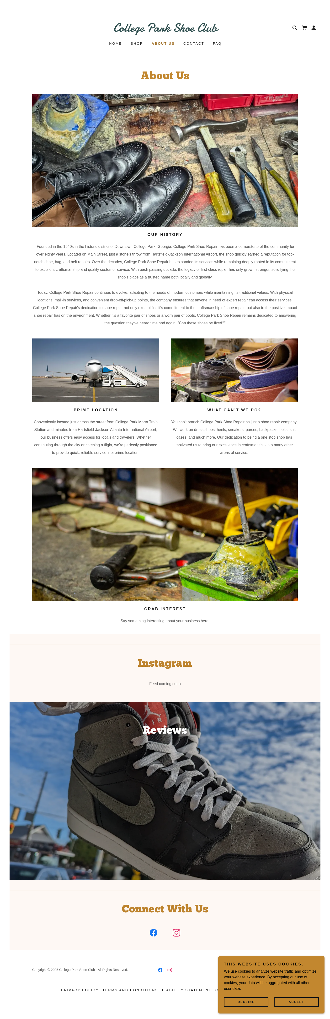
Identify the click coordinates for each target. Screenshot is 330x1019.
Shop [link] (137, 43)
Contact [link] (193, 43)
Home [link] (115, 43)
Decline (254, 1001)
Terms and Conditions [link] (130, 1000)
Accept (299, 1001)
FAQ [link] (217, 43)
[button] (314, 28)
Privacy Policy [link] (80, 1000)
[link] (165, 30)
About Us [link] (163, 43)
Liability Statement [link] (187, 1000)
